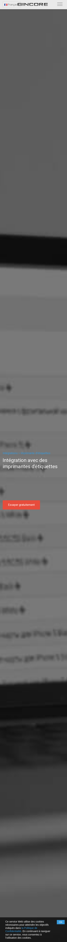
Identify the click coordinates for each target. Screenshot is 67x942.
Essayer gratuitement (21, 504)
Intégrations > (11, 453)
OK (61, 922)
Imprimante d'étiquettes (35, 453)
